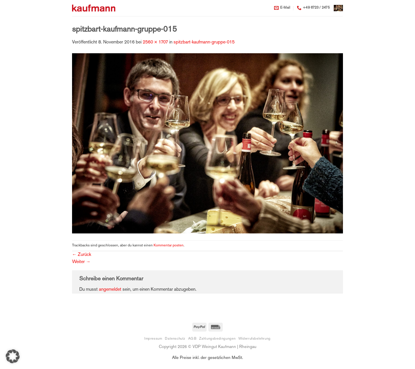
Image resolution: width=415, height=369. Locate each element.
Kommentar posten (169, 245)
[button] (338, 8)
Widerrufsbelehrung (254, 339)
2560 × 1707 (155, 42)
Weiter (81, 262)
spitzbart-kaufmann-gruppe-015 (204, 42)
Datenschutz (175, 339)
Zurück (81, 255)
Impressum (153, 339)
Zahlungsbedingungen (217, 339)
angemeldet (110, 290)
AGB (192, 339)
